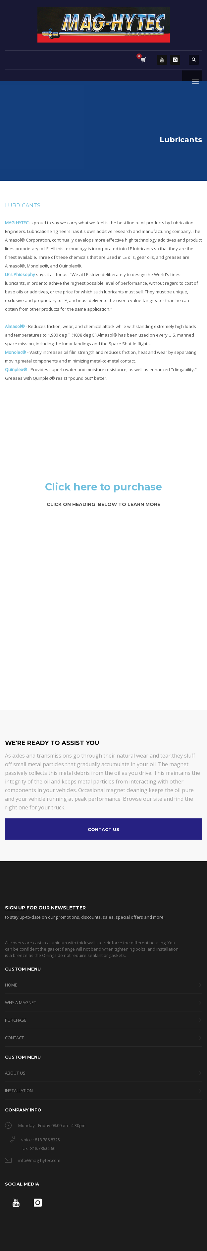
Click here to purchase (103, 487)
